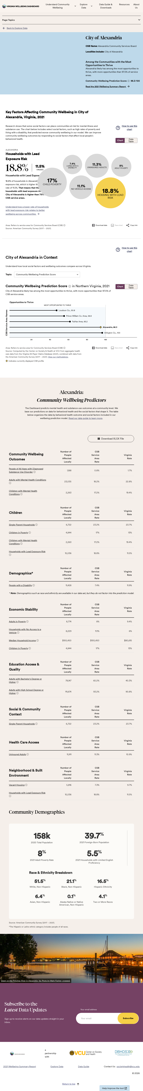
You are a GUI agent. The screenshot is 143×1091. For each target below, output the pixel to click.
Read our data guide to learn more (85, 418)
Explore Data (57, 1066)
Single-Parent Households (22, 524)
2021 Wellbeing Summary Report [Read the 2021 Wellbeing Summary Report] (19, 1066)
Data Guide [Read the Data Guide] (83, 1066)
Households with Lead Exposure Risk (27, 551)
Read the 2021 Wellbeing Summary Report (108, 86)
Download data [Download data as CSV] (99, 225)
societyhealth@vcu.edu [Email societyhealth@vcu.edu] (128, 1066)
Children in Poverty (18, 532)
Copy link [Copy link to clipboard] (131, 225)
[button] (129, 81)
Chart (120, 140)
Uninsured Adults (17, 754)
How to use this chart (126, 127)
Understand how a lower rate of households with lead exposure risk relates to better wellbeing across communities (27, 210)
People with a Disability (20, 585)
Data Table (131, 140)
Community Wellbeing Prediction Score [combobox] (36, 274)
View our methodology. (58, 357)
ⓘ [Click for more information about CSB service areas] (64, 225)
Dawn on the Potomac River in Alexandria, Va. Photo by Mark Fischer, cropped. (35, 981)
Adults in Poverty (17, 621)
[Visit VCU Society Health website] (85, 1053)
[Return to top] (71, 1084)
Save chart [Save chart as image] (116, 225)
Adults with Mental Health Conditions (27, 480)
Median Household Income (22, 640)
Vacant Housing (17, 785)
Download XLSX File (111, 438)
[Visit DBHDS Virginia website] (124, 1053)
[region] (41, 70)
